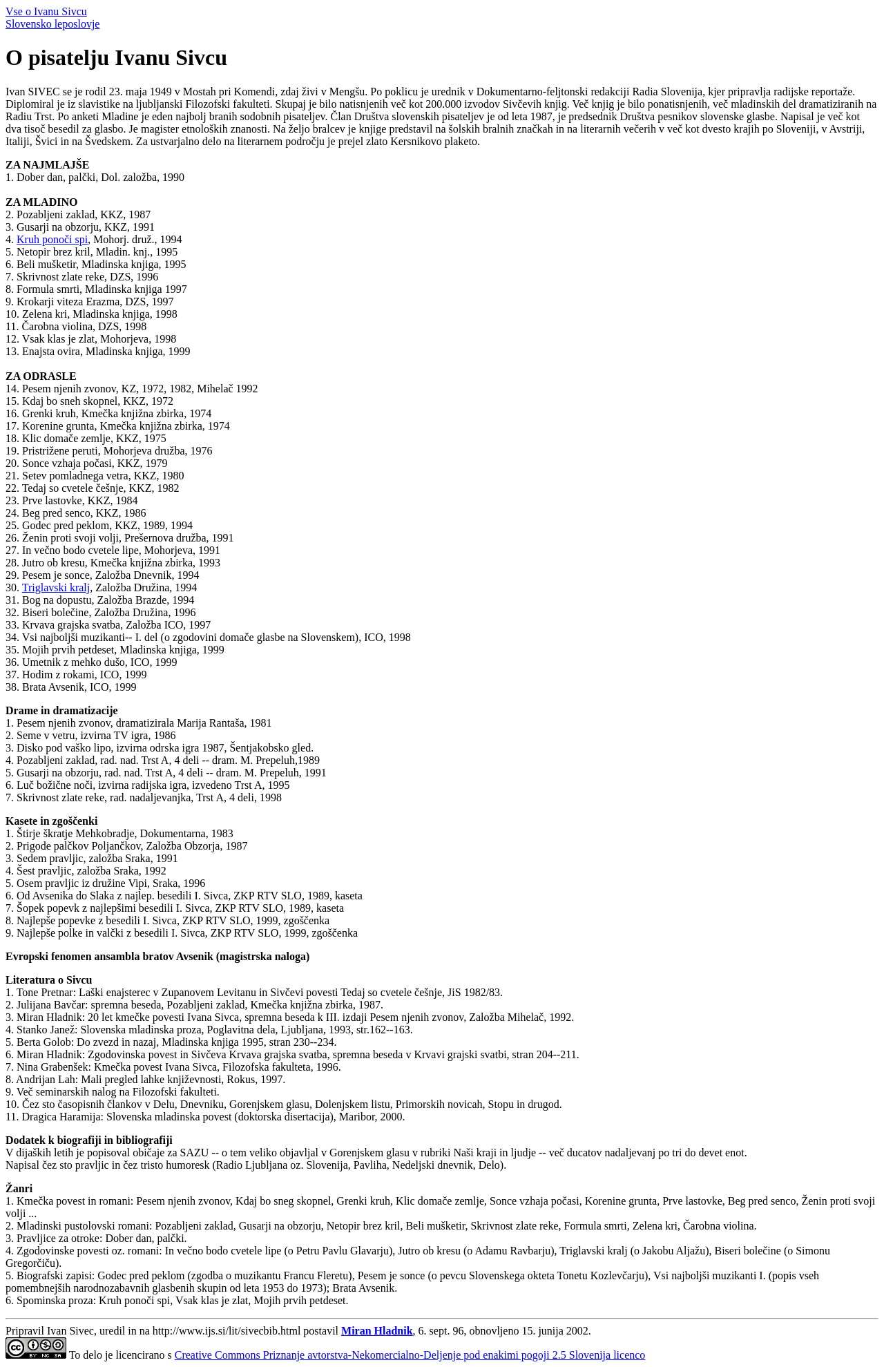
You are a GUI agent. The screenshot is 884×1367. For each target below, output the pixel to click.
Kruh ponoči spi (52, 239)
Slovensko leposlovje (52, 24)
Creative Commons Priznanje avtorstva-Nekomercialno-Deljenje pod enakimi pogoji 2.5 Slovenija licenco (410, 1355)
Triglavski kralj (56, 587)
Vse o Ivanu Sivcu (46, 11)
